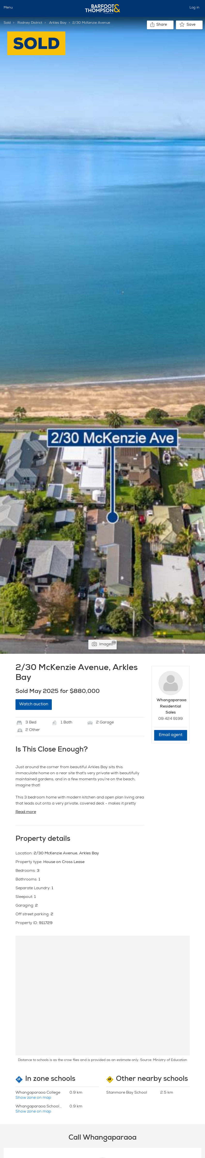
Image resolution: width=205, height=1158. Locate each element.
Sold (7, 23)
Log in (194, 7)
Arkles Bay (58, 23)
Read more (25, 812)
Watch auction (33, 704)
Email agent (170, 735)
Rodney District (29, 23)
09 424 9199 (170, 719)
